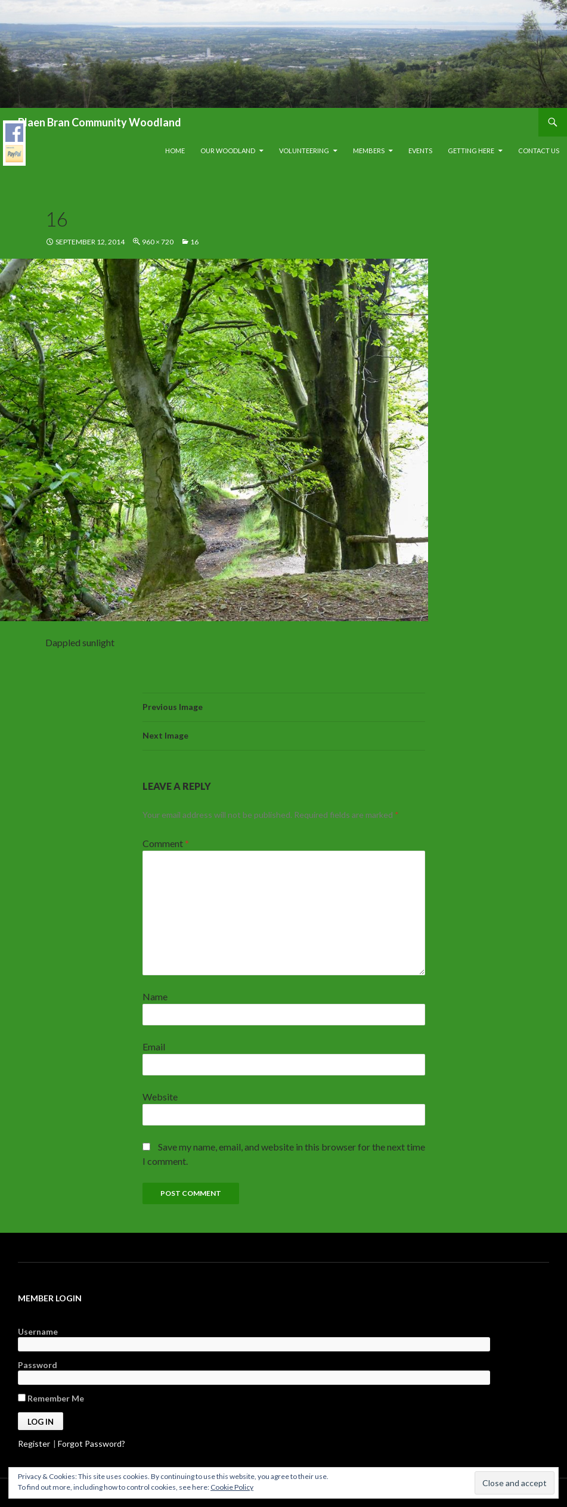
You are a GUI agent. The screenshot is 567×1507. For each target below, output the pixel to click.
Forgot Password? (91, 1443)
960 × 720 (157, 241)
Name (155, 996)
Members (369, 150)
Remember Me (51, 1398)
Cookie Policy (231, 1487)
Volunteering (304, 150)
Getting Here (471, 150)
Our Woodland (227, 150)
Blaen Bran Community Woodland (99, 122)
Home (175, 150)
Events (420, 150)
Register (34, 1443)
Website (160, 1096)
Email (153, 1046)
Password (37, 1365)
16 (194, 241)
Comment (165, 843)
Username (38, 1331)
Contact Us (538, 150)
